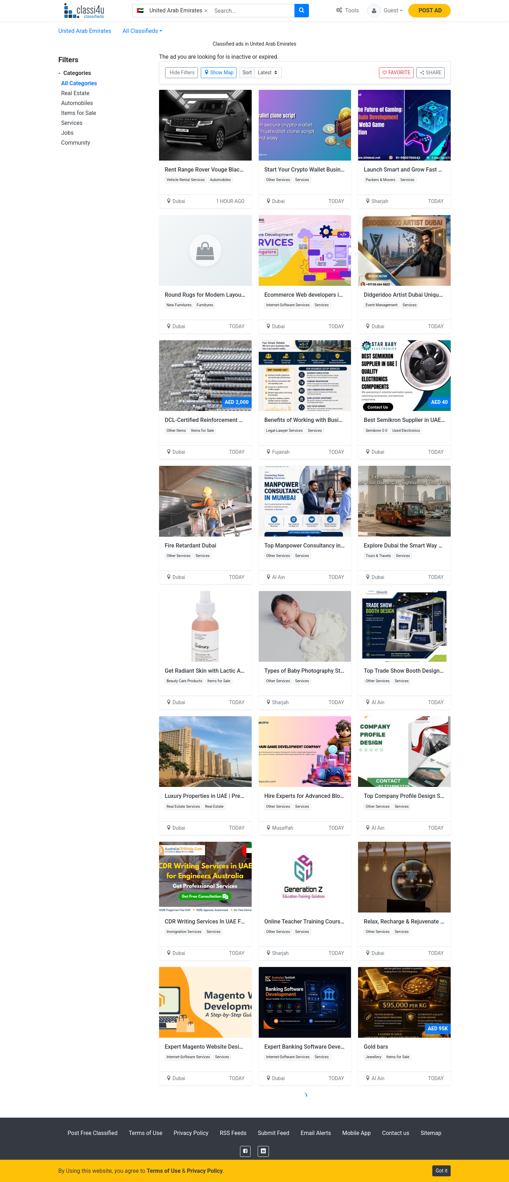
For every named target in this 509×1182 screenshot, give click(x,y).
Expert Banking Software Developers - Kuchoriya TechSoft (337, 1046)
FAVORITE (396, 72)
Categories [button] (74, 73)
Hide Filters (182, 72)
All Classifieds (140, 31)
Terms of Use (145, 1133)
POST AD (430, 10)
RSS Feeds (233, 1133)
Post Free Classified (92, 1133)
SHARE (430, 72)
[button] (385, 10)
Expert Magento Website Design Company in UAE (227, 1046)
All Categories (79, 83)
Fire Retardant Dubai (190, 545)
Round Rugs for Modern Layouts (205, 294)
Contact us (395, 1133)
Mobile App (356, 1133)
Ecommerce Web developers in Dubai (311, 294)
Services (71, 123)
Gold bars (376, 1046)
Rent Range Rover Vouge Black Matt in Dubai (221, 169)
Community (75, 142)
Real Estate (75, 93)
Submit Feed (273, 1133)
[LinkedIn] (263, 1151)
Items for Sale (78, 113)
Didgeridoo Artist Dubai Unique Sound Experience (426, 294)
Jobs (67, 132)
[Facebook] (245, 1151)
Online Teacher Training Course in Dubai (314, 921)
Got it (441, 1171)
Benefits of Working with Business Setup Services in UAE (336, 420)
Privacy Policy (191, 1133)
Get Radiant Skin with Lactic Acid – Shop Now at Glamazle (238, 670)
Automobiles (77, 103)
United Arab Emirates (84, 31)
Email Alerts (316, 1133)
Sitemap (431, 1133)
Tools (347, 10)
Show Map (219, 72)
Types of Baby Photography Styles (307, 670)
